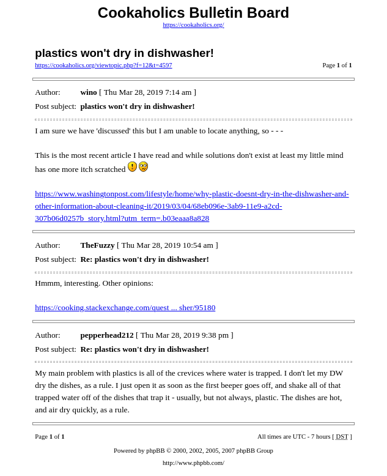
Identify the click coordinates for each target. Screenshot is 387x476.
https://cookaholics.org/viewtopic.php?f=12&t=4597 (103, 65)
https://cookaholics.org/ (193, 24)
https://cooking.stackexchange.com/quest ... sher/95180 (125, 307)
